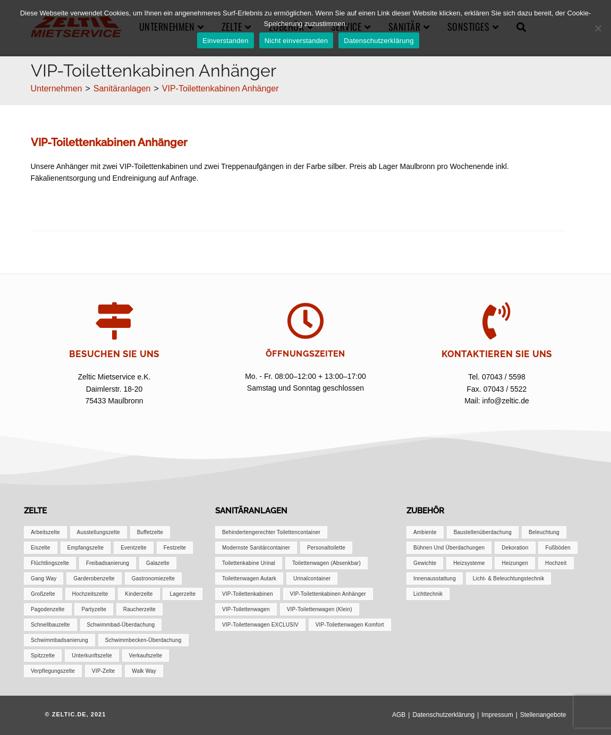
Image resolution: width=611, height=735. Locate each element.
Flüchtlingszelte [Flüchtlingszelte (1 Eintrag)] (50, 563)
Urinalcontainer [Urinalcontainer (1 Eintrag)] (311, 578)
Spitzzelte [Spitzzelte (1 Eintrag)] (43, 655)
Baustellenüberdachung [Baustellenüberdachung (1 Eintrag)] (483, 532)
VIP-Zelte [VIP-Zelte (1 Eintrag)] (103, 671)
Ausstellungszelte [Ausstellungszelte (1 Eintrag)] (98, 532)
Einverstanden (225, 41)
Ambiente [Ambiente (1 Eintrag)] (425, 532)
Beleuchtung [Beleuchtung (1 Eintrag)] (544, 532)
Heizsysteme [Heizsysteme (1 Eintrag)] (469, 563)
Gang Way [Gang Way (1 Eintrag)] (43, 578)
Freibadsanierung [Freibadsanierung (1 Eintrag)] (107, 563)
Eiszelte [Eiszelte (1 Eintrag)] (40, 548)
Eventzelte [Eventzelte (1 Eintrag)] (134, 548)
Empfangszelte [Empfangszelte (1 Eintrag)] (85, 548)
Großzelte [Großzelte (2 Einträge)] (43, 594)
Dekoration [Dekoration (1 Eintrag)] (515, 548)
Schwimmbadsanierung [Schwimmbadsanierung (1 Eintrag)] (59, 640)
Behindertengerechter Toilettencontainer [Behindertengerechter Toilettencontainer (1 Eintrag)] (271, 532)
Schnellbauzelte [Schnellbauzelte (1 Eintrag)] (50, 625)
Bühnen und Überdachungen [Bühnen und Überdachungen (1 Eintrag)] (449, 548)
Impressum (497, 715)
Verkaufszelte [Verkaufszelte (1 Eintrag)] (146, 655)
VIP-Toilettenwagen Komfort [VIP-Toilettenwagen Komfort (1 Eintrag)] (350, 625)
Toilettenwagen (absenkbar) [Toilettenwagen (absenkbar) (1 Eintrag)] (326, 563)
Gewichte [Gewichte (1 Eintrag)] (424, 563)
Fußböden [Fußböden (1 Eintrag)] (557, 548)
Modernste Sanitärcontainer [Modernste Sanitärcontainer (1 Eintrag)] (256, 548)
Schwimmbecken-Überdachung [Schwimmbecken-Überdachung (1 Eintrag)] (143, 640)
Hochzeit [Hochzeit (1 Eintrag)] (556, 563)
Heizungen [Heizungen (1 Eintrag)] (515, 563)
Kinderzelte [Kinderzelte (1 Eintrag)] (138, 594)
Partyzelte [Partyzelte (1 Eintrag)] (93, 609)
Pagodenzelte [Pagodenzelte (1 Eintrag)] (48, 609)
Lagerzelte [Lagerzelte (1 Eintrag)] (182, 594)
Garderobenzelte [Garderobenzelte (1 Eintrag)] (94, 578)
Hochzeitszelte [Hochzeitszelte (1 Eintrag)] (90, 594)
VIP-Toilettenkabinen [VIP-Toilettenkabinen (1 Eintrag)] (247, 594)
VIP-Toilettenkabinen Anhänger (220, 88)
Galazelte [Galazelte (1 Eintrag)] (157, 563)
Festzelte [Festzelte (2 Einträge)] (175, 548)
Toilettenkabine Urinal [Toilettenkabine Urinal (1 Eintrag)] (248, 563)
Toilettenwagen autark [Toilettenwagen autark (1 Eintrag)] (249, 578)
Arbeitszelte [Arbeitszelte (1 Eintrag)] (45, 532)
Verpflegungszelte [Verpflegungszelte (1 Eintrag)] (53, 671)
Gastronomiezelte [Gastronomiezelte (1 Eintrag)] (153, 578)
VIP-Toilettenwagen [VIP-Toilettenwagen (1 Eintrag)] (246, 609)
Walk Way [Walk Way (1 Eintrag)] (144, 671)
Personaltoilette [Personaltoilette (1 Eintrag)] (326, 548)
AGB (398, 715)
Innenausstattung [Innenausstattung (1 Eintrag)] (434, 578)
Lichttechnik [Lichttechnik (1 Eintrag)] (428, 594)
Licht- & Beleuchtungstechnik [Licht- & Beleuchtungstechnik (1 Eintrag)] (509, 578)
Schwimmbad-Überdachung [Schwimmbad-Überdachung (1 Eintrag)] (121, 625)
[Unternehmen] (56, 88)
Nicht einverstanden (296, 41)
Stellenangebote (543, 715)
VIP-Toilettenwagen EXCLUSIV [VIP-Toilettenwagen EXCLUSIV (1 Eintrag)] (260, 625)
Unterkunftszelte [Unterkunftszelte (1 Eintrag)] (92, 655)
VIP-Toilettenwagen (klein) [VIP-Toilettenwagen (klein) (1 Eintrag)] (319, 609)
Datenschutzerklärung (443, 715)
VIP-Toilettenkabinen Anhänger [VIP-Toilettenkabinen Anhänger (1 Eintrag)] (328, 594)
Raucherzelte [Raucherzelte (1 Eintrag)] (139, 609)
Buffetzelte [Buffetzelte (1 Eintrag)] (150, 532)
